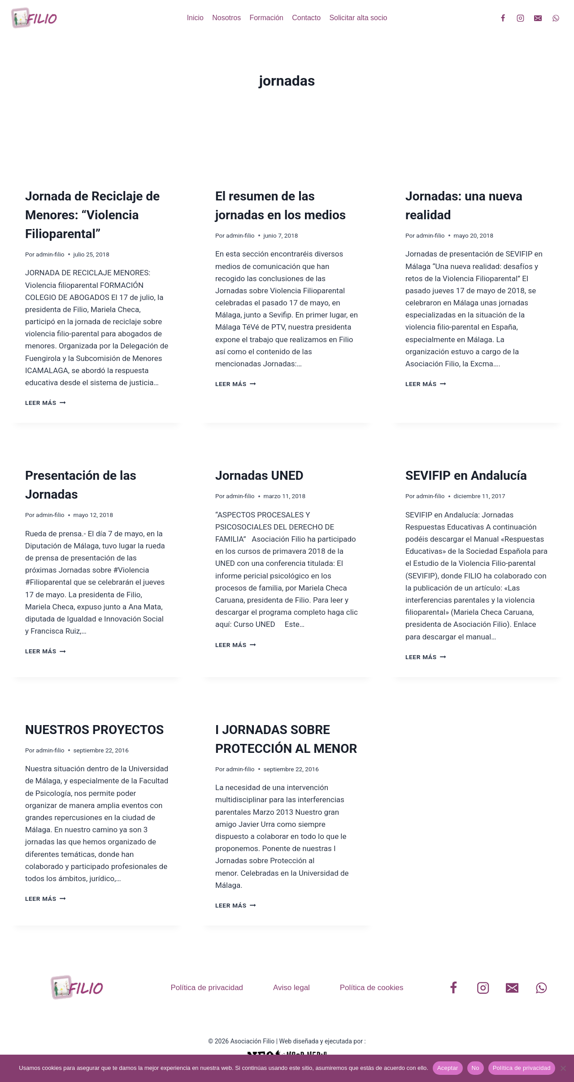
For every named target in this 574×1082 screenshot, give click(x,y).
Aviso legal (291, 987)
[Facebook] (503, 18)
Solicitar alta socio (358, 18)
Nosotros (226, 18)
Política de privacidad (206, 987)
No (475, 1068)
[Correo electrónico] (538, 18)
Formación (266, 18)
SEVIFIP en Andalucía (466, 475)
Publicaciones (427, 459)
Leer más (45, 402)
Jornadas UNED (259, 475)
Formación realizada (58, 180)
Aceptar (447, 1068)
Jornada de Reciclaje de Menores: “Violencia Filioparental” (92, 215)
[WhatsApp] (555, 18)
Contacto (306, 18)
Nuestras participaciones (255, 180)
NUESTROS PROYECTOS (94, 729)
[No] (562, 1068)
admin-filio (50, 254)
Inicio (195, 18)
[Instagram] (520, 18)
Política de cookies (372, 987)
